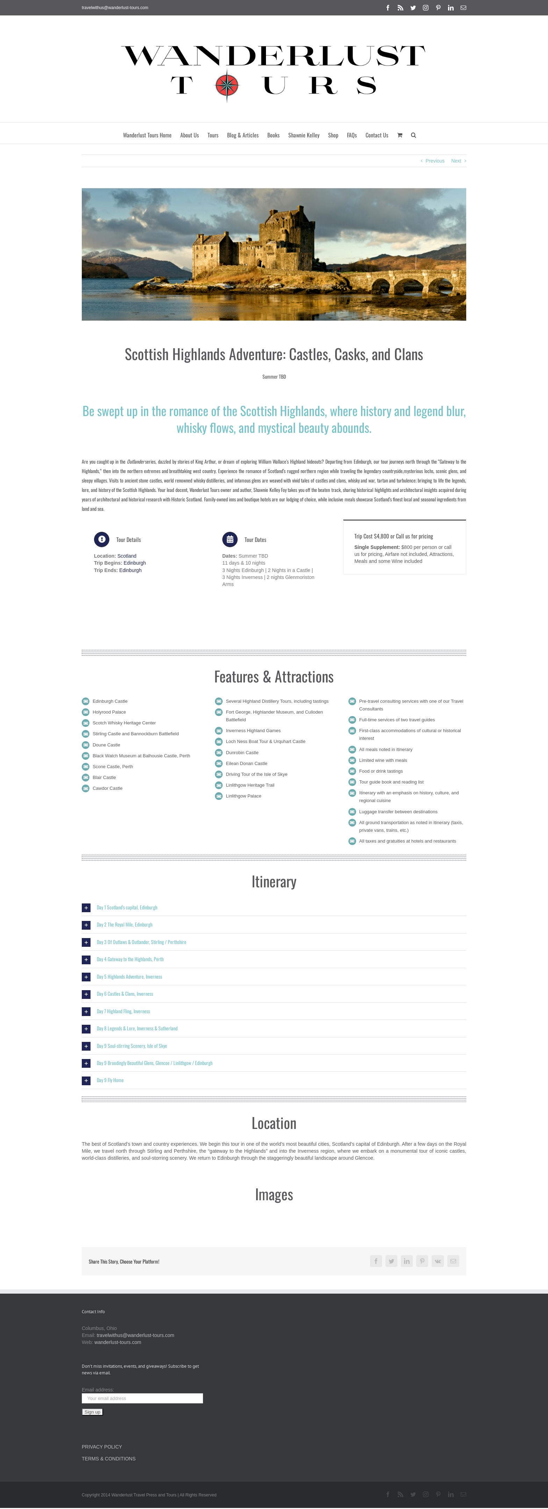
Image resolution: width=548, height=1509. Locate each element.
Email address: (98, 1390)
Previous (435, 161)
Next (456, 161)
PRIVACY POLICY (102, 1447)
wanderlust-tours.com (117, 1342)
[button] (413, 133)
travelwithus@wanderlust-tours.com (115, 7)
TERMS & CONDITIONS (109, 1458)
